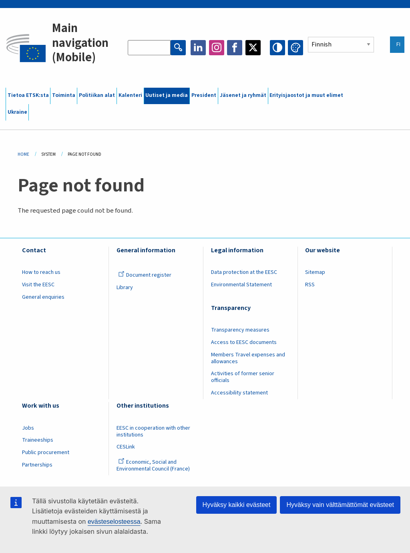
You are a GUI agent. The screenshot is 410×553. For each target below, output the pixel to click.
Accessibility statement (239, 393)
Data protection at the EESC (244, 272)
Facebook (234, 47)
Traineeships (37, 440)
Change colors (295, 47)
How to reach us (41, 272)
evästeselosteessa (114, 521)
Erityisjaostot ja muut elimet (306, 95)
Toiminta (63, 95)
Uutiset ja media (166, 95)
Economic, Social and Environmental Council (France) (154, 465)
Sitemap (315, 272)
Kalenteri (130, 95)
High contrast (277, 47)
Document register (144, 275)
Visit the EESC (38, 285)
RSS (310, 285)
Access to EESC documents (244, 342)
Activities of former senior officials (242, 377)
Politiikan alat (97, 95)
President (203, 95)
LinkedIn (198, 47)
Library (125, 288)
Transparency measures (240, 330)
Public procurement (45, 452)
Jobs (28, 428)
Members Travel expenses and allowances (248, 358)
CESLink (126, 447)
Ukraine (17, 112)
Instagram (216, 47)
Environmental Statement (241, 285)
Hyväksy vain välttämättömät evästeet (340, 504)
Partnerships (37, 465)
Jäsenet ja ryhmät (243, 95)
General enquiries (43, 297)
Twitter (253, 47)
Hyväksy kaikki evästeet (237, 504)
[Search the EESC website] (149, 47)
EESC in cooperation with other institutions (153, 431)
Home (23, 154)
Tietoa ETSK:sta (28, 95)
